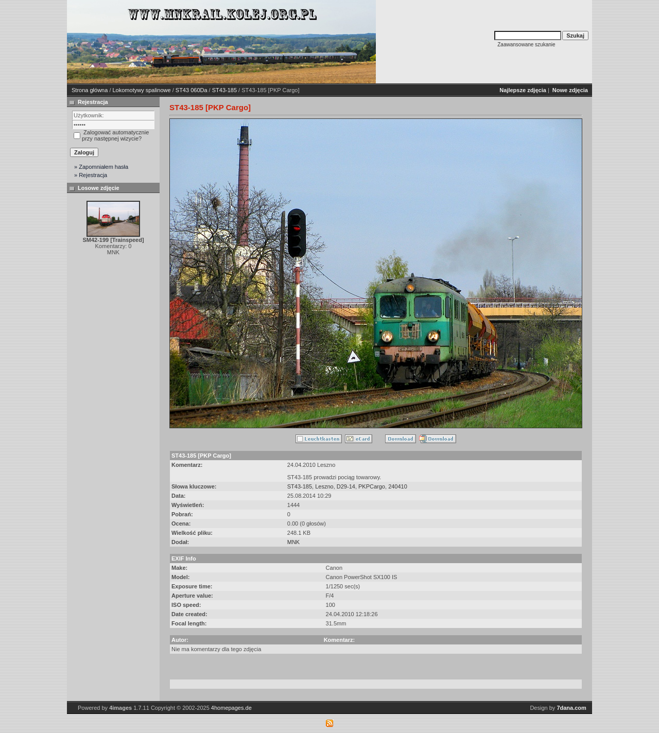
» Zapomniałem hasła (101, 167)
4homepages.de (231, 708)
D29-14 (346, 486)
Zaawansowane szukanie (526, 44)
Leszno (324, 486)
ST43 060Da (191, 90)
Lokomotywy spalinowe (142, 90)
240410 (397, 486)
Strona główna (90, 90)
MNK (293, 542)
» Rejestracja (90, 175)
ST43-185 (224, 90)
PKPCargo (371, 486)
